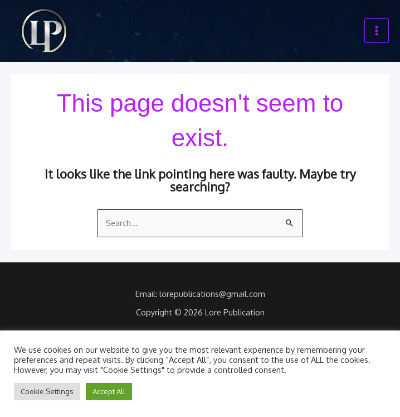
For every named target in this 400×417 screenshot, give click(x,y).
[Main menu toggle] (376, 31)
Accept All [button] (108, 391)
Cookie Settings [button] (47, 391)
